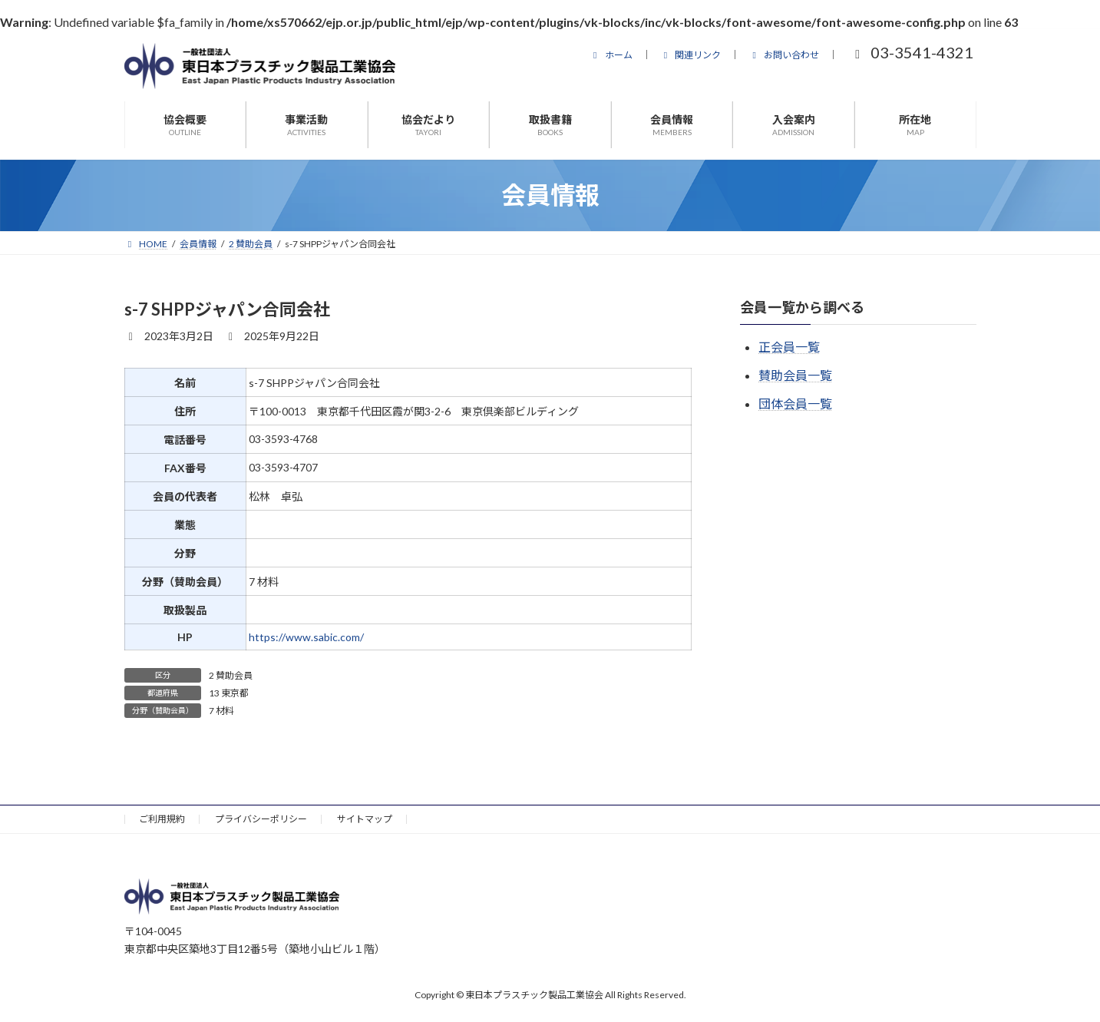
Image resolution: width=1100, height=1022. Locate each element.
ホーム (611, 55)
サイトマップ (364, 819)
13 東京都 (229, 693)
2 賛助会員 (231, 675)
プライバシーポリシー (261, 819)
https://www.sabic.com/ (306, 636)
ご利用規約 (162, 819)
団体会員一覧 (795, 403)
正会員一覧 (789, 346)
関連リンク (691, 55)
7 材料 (221, 710)
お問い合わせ (783, 55)
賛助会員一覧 (795, 375)
